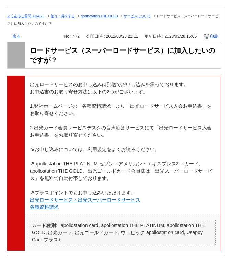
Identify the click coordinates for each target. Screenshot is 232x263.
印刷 (214, 36)
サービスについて (137, 16)
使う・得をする (63, 16)
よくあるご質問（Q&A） (26, 16)
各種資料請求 (44, 207)
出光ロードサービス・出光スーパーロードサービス (85, 200)
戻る (16, 36)
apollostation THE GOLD (99, 16)
